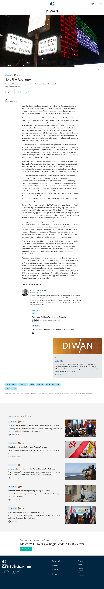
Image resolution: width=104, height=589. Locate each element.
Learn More (59, 374)
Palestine (40, 384)
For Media (81, 575)
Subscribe (25, 548)
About (55, 569)
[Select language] (95, 3)
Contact (80, 568)
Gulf (7, 388)
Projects (81, 561)
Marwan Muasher (11, 100)
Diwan (18, 75)
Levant (14, 388)
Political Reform (11, 384)
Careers (80, 570)
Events (80, 564)
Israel (32, 384)
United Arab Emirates (52, 384)
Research (56, 561)
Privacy (80, 573)
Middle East (23, 384)
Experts (55, 573)
